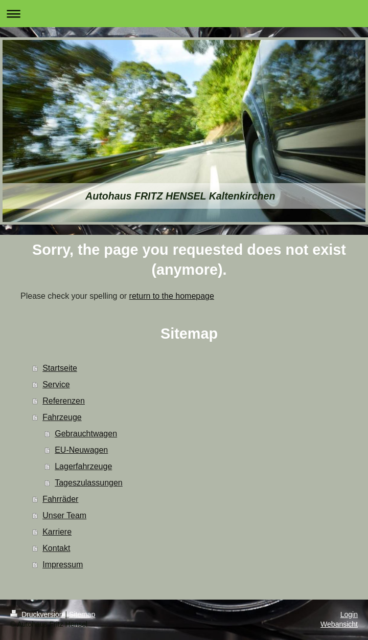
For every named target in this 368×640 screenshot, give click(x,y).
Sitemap (82, 614)
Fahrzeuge (62, 417)
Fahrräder (60, 499)
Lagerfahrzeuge (83, 466)
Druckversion (37, 614)
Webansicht (339, 624)
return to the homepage (171, 296)
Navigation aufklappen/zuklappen (184, 14)
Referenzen (63, 400)
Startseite (59, 368)
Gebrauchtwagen (86, 433)
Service (56, 384)
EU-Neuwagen (81, 450)
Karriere (57, 531)
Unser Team (64, 515)
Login (349, 614)
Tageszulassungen (89, 482)
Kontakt (56, 548)
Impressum (62, 564)
